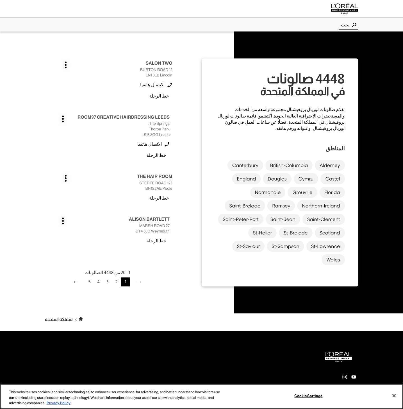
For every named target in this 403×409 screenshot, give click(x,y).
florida (332, 191)
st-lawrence (325, 245)
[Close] (394, 395)
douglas (277, 177)
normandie (268, 191)
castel (332, 177)
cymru (306, 177)
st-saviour (248, 245)
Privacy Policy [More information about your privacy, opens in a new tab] (58, 403)
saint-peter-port (241, 218)
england (246, 177)
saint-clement (323, 218)
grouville (302, 191)
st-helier (262, 231)
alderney (330, 164)
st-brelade (296, 231)
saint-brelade (245, 204)
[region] (201, 396)
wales (333, 258)
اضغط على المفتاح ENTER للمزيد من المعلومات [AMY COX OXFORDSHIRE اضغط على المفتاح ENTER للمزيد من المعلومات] (172, 165)
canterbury (245, 164)
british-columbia (289, 164)
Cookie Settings (308, 396)
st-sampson (285, 245)
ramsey (281, 204)
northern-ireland (321, 204)
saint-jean (282, 218)
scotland (330, 231)
